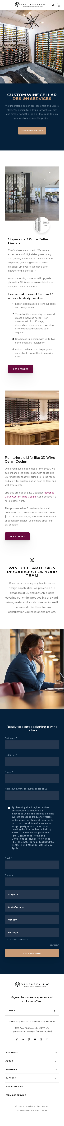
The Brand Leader (39, 1110)
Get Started (20, 369)
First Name (11, 738)
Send (54, 1011)
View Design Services (32, 130)
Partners (11, 1069)
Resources (11, 1052)
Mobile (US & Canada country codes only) (26, 789)
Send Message (32, 953)
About (9, 1061)
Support (10, 1078)
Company (10, 875)
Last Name (11, 755)
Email (8, 858)
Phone (9, 772)
